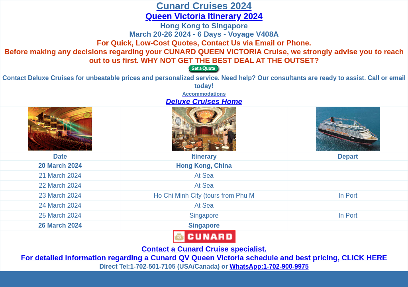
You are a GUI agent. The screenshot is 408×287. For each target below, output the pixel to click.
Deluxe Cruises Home (204, 101)
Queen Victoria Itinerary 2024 (204, 16)
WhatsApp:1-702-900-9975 (269, 266)
